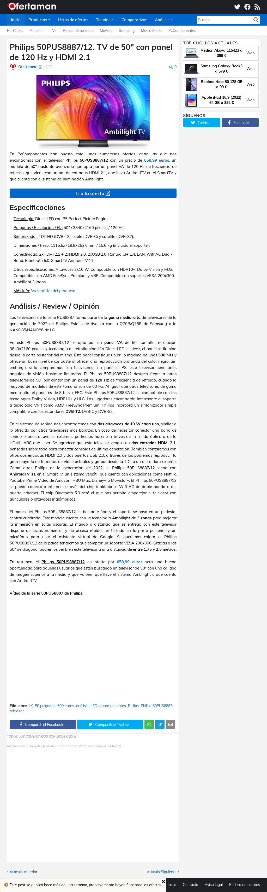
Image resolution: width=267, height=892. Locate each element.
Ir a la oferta (90, 193)
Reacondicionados (78, 30)
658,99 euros (156, 160)
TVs (53, 30)
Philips (133, 706)
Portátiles (15, 30)
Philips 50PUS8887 (156, 706)
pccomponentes (112, 706)
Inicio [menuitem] (16, 19)
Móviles (106, 30)
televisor (17, 711)
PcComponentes (182, 30)
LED (93, 706)
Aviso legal (214, 884)
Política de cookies (244, 884)
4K (30, 706)
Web (250, 53)
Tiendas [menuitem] (103, 19)
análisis (82, 706)
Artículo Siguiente (162, 872)
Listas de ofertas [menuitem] (73, 19)
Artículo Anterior (23, 872)
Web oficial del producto (53, 290)
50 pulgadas (45, 706)
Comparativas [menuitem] (134, 19)
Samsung (127, 30)
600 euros (65, 706)
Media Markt (151, 30)
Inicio (172, 884)
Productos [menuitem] (37, 19)
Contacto (190, 884)
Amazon (37, 30)
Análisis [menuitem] (162, 19)
